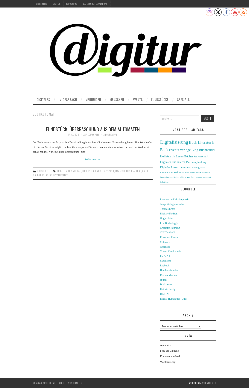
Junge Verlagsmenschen (172, 204)
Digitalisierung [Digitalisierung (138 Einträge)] (174, 142)
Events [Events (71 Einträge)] (174, 150)
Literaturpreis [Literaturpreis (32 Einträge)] (166, 172)
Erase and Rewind (169, 237)
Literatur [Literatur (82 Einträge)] (205, 142)
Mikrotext (165, 242)
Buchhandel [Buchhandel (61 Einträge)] (207, 150)
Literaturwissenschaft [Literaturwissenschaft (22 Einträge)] (203, 177)
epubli (163, 279)
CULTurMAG (167, 232)
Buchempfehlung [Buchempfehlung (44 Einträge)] (196, 162)
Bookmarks (166, 284)
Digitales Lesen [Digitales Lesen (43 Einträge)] (169, 167)
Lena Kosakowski (91, 134)
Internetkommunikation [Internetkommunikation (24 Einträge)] (169, 177)
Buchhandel (97, 171)
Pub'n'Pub (165, 256)
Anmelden (165, 345)
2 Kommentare (110, 134)
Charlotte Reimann (170, 227)
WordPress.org (167, 362)
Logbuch (164, 265)
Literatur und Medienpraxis (174, 199)
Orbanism (165, 246)
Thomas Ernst (167, 209)
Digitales (43, 99)
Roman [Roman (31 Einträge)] (185, 172)
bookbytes (165, 260)
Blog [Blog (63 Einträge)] (194, 150)
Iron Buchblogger (169, 223)
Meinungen (93, 99)
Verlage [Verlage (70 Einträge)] (185, 150)
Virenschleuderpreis (170, 251)
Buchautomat (74, 171)
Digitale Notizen (168, 213)
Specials (183, 99)
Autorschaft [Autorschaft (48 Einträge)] (201, 156)
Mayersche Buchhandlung (128, 171)
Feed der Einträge (169, 350)
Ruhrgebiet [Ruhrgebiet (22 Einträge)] (164, 182)
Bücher (86, 171)
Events (138, 99)
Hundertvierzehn (169, 270)
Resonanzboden (168, 275)
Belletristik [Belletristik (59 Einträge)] (167, 156)
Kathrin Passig (167, 289)
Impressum (71, 3)
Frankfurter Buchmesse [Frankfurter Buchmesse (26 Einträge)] (200, 172)
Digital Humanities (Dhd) (173, 298)
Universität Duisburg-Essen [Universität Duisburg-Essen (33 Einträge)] (192, 167)
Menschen (117, 99)
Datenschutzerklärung (95, 3)
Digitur (56, 3)
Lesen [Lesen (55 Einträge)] (180, 156)
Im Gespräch (68, 99)
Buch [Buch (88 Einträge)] (193, 142)
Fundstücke (159, 99)
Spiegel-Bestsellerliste (57, 175)
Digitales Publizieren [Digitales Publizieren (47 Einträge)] (173, 162)
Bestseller (62, 171)
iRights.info (166, 218)
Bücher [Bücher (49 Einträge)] (188, 156)
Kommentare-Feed (170, 356)
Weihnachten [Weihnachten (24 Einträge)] (185, 177)
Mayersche (109, 171)
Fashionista (195, 383)
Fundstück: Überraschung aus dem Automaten (93, 129)
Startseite (41, 3)
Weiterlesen (92, 159)
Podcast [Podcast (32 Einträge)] (178, 172)
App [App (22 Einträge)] (192, 177)
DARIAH (165, 294)
